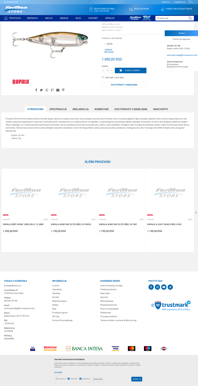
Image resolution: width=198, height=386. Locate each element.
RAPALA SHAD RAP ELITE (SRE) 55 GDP (118, 246)
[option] (25, 231)
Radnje (55, 326)
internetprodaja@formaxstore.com (182, 55)
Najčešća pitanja (59, 322)
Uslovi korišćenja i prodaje (111, 307)
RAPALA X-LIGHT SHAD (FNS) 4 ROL (164, 246)
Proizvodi (19, 23)
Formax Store (9, 23)
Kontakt (55, 318)
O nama (55, 307)
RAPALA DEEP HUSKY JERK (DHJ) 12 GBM (23, 246)
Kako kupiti (160, 130)
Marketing (86, 379)
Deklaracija (81, 130)
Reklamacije (105, 334)
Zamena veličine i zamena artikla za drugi (118, 342)
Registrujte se (179, 2)
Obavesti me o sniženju (179, 79)
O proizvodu (35, 130)
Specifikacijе (58, 130)
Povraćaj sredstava (108, 338)
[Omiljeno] (191, 2)
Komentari (102, 130)
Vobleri (37, 23)
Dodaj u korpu (132, 92)
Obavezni (62, 379)
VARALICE (29, 23)
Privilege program (60, 334)
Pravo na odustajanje (109, 330)
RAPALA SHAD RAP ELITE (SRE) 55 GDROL (71, 246)
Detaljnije (58, 372)
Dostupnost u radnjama (124, 106)
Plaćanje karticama (108, 326)
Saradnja (56, 315)
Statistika (74, 379)
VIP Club (55, 338)
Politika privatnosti (108, 311)
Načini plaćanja (106, 322)
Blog (54, 330)
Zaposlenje (57, 311)
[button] (174, 18)
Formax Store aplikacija (62, 342)
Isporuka (104, 318)
